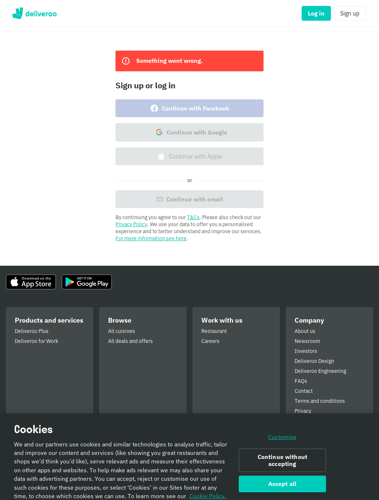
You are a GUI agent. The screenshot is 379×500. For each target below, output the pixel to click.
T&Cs (193, 217)
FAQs (301, 381)
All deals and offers (130, 341)
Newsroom (307, 341)
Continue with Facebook (189, 108)
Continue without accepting (283, 467)
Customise (282, 444)
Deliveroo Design (314, 361)
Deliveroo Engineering (320, 371)
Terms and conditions (320, 401)
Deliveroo (34, 13)
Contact (304, 391)
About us (305, 331)
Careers (210, 341)
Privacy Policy (131, 224)
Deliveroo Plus (31, 331)
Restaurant (214, 331)
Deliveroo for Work (36, 341)
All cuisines (121, 331)
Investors (306, 351)
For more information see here (151, 238)
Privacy (303, 411)
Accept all (282, 491)
